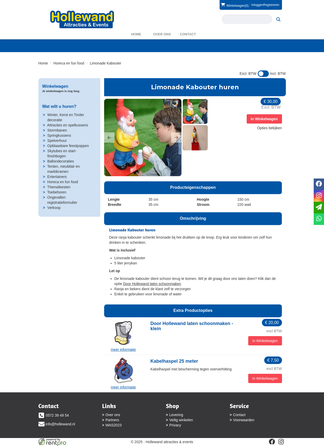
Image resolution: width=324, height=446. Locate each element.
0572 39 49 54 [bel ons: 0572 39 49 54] (57, 415)
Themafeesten (58, 187)
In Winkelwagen (264, 119)
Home (136, 34)
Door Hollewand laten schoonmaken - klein (192, 326)
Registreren (271, 4)
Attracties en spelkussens (67, 125)
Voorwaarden (243, 420)
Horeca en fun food (69, 63)
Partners (112, 420)
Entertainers (57, 177)
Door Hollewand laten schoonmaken (152, 284)
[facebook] (272, 442)
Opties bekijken (269, 128)
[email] (319, 207)
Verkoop (54, 208)
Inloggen (257, 4)
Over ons (162, 34)
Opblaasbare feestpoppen (68, 146)
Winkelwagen (55, 86)
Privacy (175, 425)
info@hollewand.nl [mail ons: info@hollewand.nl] (60, 424)
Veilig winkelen (181, 420)
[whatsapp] (319, 219)
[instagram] (281, 442)
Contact (188, 34)
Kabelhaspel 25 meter (174, 361)
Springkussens (59, 135)
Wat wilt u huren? (59, 106)
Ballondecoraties (60, 161)
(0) (234, 5)
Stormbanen (57, 130)
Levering (176, 415)
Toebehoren (56, 192)
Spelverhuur (57, 141)
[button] (109, 137)
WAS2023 (113, 425)
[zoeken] (278, 19)
